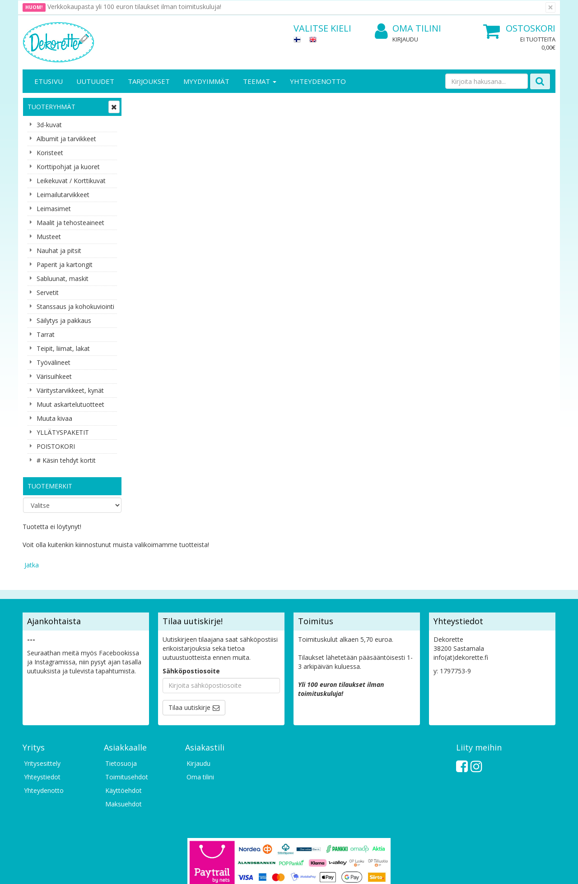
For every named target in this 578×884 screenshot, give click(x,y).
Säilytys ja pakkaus (64, 320)
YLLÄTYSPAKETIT (63, 432)
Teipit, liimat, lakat (63, 348)
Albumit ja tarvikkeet (66, 138)
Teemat (259, 81)
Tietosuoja (121, 704)
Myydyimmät (206, 81)
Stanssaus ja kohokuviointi (75, 306)
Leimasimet (54, 208)
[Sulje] (550, 7)
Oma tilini (408, 28)
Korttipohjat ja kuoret (68, 166)
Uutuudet (95, 81)
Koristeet (50, 152)
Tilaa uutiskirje (189, 649)
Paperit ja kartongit (65, 264)
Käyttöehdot (123, 731)
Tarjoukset (149, 81)
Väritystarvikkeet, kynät (70, 390)
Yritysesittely (42, 704)
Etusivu (48, 81)
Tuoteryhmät (51, 106)
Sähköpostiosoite (191, 612)
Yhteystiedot (42, 718)
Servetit (48, 292)
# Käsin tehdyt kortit (66, 460)
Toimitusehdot (126, 718)
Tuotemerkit (50, 486)
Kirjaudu (405, 39)
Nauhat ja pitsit (59, 250)
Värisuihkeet (54, 376)
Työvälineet (53, 362)
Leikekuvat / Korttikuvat (71, 180)
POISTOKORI (56, 446)
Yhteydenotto (318, 81)
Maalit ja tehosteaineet (70, 222)
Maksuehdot (123, 745)
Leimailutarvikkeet (63, 194)
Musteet (49, 236)
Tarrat (46, 334)
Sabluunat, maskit (63, 278)
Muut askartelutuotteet (70, 404)
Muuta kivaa (54, 418)
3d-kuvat (49, 124)
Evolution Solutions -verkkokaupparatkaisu (498, 870)
